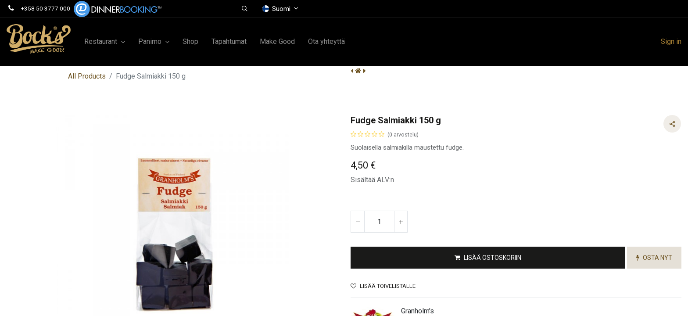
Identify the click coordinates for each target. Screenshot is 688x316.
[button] (245, 9)
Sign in (671, 41)
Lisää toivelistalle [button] (383, 286)
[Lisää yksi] (400, 221)
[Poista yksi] (357, 221)
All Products (87, 76)
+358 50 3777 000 (45, 8)
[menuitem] (190, 42)
